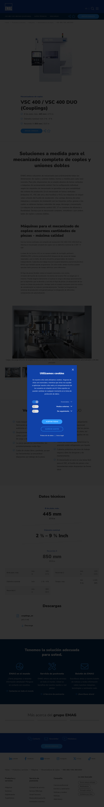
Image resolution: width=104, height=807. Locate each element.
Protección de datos (47, 436)
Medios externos (62, 406)
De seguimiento (63, 411)
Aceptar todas (52, 422)
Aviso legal (60, 436)
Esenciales (65, 402)
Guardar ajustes (52, 429)
